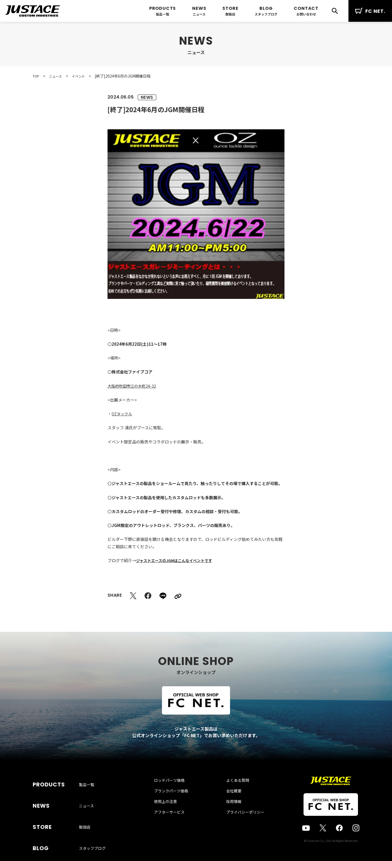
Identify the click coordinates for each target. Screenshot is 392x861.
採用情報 (228, 813)
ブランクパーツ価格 (177, 802)
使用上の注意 (171, 813)
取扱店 (230, 14)
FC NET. (370, 11)
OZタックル (123, 413)
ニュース (199, 14)
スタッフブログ (266, 14)
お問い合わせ (306, 14)
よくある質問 (232, 791)
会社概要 (228, 802)
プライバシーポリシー (240, 823)
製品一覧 (162, 14)
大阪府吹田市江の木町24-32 (133, 386)
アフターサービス (175, 823)
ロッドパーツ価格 (175, 791)
